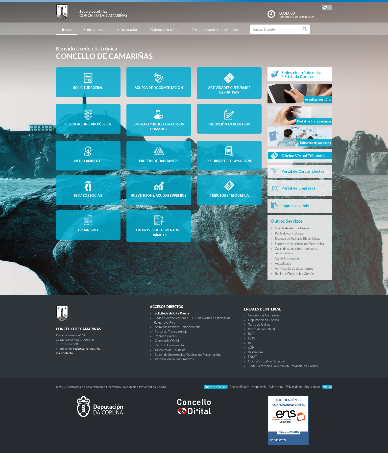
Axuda (327, 387)
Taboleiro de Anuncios (170, 350)
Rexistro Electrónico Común (294, 274)
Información (127, 29)
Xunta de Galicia (259, 324)
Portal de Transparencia (171, 332)
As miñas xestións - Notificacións (177, 327)
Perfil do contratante (289, 233)
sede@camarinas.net (86, 348)
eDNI (252, 347)
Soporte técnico (215, 387)
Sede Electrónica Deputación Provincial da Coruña (283, 366)
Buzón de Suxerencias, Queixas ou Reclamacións (188, 355)
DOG (251, 338)
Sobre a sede (94, 29)
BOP (251, 334)
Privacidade (294, 387)
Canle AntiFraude (287, 258)
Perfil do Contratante (169, 345)
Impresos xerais (166, 336)
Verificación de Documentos (174, 359)
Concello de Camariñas (264, 315)
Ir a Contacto (64, 353)
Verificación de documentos (294, 268)
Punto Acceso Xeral (261, 329)
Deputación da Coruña (263, 320)
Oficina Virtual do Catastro (266, 361)
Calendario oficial (165, 29)
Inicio (67, 29)
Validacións (255, 352)
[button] (327, 7)
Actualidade (283, 263)
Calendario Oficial (167, 341)
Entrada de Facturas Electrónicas (297, 238)
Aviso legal (276, 387)
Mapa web (259, 387)
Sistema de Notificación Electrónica (299, 244)
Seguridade (312, 387)
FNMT (252, 357)
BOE (251, 343)
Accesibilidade (239, 387)
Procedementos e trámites (215, 29)
